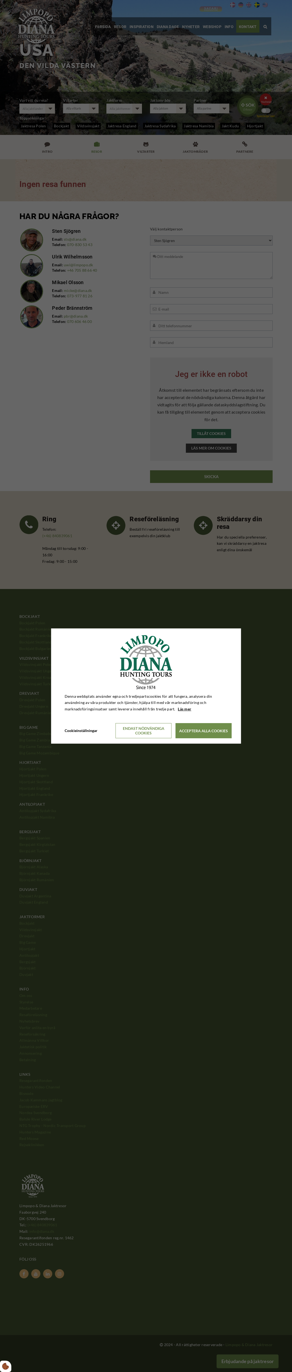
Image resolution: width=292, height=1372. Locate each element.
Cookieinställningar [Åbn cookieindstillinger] (81, 730)
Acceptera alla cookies (203, 730)
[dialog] (146, 686)
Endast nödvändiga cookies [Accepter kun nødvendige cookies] (143, 730)
